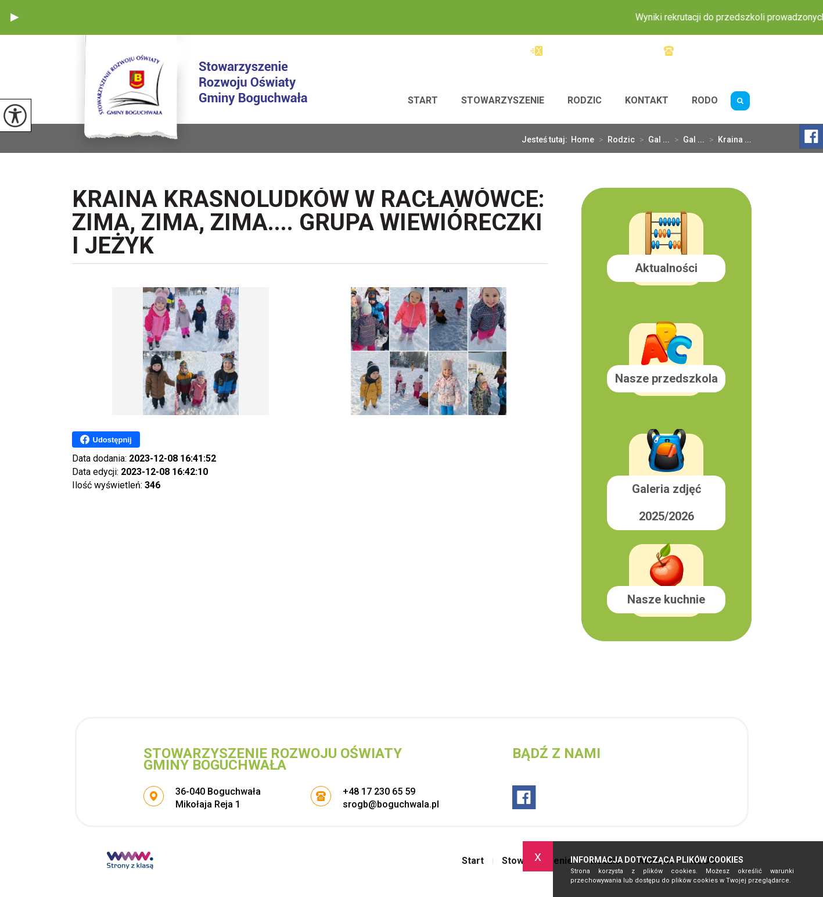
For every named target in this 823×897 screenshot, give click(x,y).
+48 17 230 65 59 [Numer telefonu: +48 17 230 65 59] (379, 791)
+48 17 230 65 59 (708, 51)
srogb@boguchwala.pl (585, 51)
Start (423, 100)
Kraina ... (728, 139)
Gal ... (652, 139)
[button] (14, 17)
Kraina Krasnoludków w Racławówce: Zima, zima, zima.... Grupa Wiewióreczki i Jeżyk (308, 223)
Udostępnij (106, 439)
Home (582, 139)
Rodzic (584, 100)
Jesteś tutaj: (546, 139)
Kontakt (647, 100)
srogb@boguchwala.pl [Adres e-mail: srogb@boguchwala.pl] (391, 804)
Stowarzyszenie (502, 100)
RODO (705, 100)
